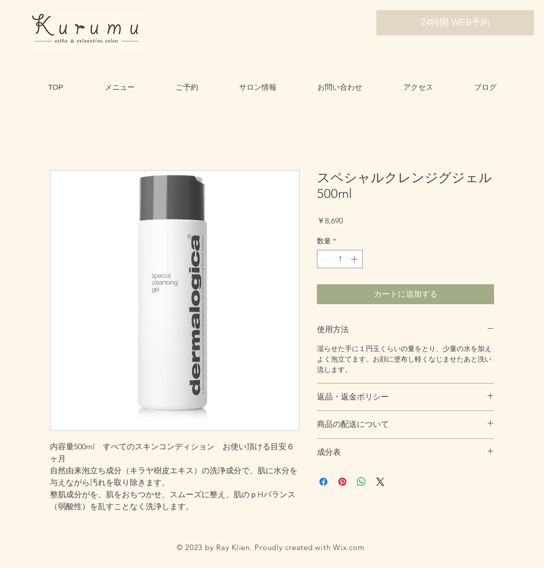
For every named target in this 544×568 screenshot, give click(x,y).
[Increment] (355, 259)
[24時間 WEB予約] (455, 22)
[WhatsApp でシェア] (361, 482)
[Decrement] (324, 259)
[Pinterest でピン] (342, 482)
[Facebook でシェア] (323, 482)
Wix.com (348, 547)
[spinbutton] (340, 259)
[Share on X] (380, 482)
